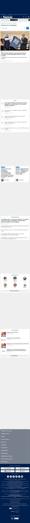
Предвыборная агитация (15, 456)
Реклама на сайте (15, 439)
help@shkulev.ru (12, 488)
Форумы (24, 14)
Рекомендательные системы (15, 502)
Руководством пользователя (15, 494)
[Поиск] (23, 16)
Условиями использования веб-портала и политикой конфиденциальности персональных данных (15, 497)
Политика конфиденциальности (23, 505)
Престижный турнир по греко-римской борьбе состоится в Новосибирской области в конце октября (13, 54)
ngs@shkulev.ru (19, 486)
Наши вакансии (15, 450)
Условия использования (15, 506)
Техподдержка (15, 453)
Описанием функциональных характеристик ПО (15, 495)
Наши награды (15, 447)
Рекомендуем (15, 217)
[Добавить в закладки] (28, 61)
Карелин (14, 23)
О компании (15, 444)
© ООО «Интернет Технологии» (15, 515)
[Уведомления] (26, 16)
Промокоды (10, 14)
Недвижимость (4, 14)
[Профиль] (28, 16)
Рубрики (15, 436)
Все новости (9, 23)
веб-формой (23, 488)
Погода (20, 14)
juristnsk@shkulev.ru (26, 487)
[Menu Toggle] (1, 16)
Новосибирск (4, 23)
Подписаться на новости (15, 430)
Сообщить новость (15, 433)
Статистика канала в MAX (15, 459)
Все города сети (15, 461)
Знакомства (15, 14)
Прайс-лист (15, 442)
